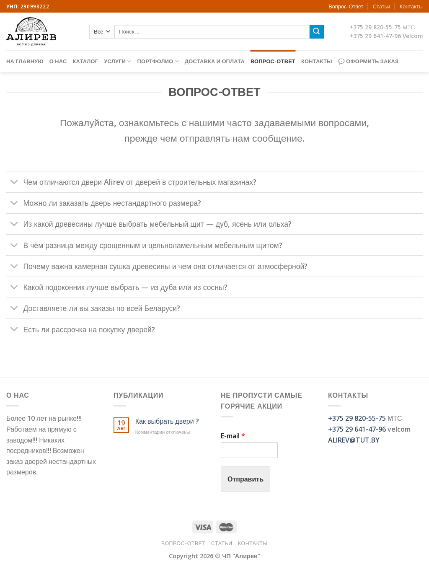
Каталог (85, 61)
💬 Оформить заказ (368, 61)
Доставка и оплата (215, 61)
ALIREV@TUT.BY (354, 440)
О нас (58, 61)
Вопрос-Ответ (345, 6)
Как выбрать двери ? (167, 421)
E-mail (233, 436)
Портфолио (158, 61)
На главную (25, 61)
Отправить (245, 479)
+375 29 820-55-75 (375, 27)
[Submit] (317, 32)
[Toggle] (14, 182)
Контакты (411, 6)
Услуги (117, 61)
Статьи (381, 6)
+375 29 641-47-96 (375, 36)
